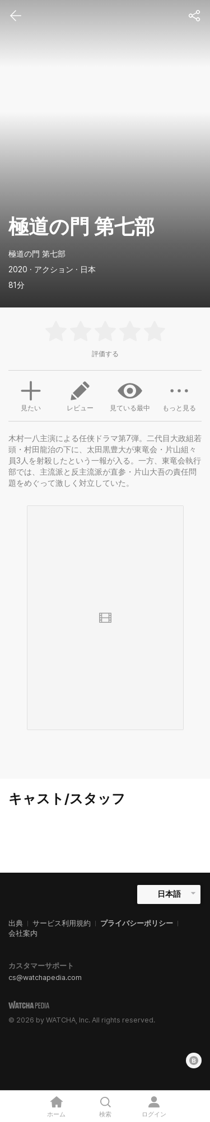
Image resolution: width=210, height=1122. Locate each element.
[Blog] (194, 1060)
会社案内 (23, 933)
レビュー (80, 395)
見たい (30, 394)
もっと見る (179, 395)
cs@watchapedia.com (45, 977)
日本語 (169, 893)
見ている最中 (130, 395)
